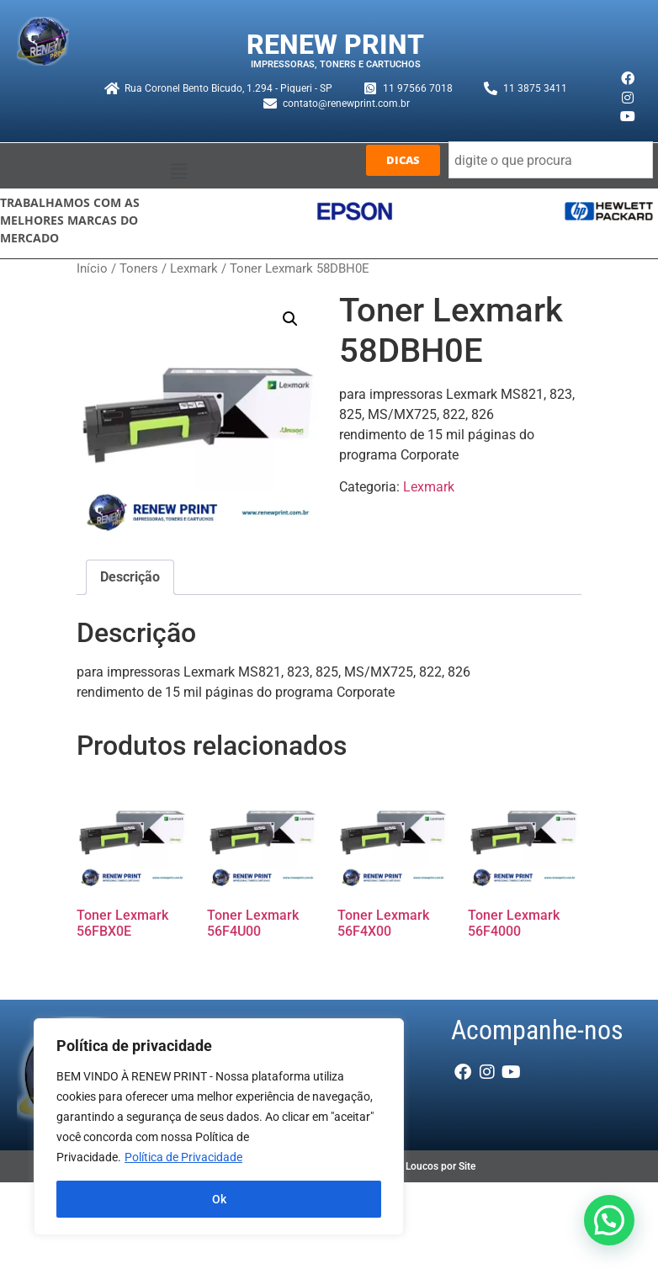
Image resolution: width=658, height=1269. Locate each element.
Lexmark (194, 268)
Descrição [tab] (130, 577)
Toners (138, 268)
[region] (219, 1126)
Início (92, 268)
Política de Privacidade (183, 1157)
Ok (219, 1199)
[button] (178, 172)
